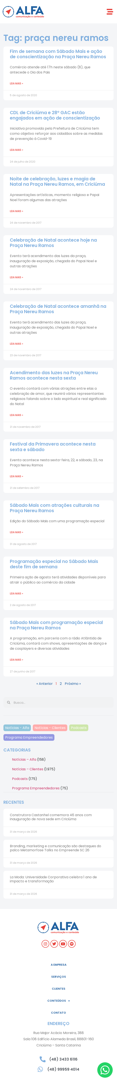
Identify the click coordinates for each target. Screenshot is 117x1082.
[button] (110, 11)
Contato (58, 1013)
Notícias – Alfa (24, 759)
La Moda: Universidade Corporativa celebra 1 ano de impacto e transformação (53, 879)
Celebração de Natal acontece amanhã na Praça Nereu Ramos (58, 309)
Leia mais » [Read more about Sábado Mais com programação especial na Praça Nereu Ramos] (16, 659)
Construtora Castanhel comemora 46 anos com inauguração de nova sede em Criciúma (51, 817)
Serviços (58, 977)
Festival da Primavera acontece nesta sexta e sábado (53, 446)
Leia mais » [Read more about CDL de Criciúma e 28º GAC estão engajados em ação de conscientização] (16, 150)
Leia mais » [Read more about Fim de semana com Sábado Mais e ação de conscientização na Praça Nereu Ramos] (16, 83)
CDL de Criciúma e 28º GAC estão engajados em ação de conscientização (55, 115)
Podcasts (79, 727)
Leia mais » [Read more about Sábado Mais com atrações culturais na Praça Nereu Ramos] (16, 532)
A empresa (58, 965)
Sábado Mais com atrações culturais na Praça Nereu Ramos (54, 508)
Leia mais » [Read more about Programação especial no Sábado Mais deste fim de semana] (16, 593)
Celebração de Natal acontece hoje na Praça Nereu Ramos (53, 242)
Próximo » (73, 683)
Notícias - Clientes (50, 727)
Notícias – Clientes (27, 769)
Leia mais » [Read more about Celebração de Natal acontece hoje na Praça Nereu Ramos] (16, 277)
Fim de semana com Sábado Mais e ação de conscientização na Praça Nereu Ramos (58, 54)
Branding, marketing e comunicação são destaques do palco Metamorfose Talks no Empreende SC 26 (55, 848)
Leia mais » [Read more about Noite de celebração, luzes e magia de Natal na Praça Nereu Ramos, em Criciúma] (16, 211)
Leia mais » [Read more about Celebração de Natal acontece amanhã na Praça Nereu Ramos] (16, 344)
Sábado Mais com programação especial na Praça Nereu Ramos (56, 625)
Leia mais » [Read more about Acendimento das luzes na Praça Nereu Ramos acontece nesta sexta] (16, 415)
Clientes (58, 989)
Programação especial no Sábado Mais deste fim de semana (54, 564)
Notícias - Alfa (17, 727)
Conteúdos (58, 1000)
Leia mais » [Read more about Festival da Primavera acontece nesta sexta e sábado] (16, 476)
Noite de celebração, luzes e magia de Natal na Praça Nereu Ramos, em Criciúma (57, 181)
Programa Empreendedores (29, 737)
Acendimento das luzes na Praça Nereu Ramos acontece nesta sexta (54, 375)
